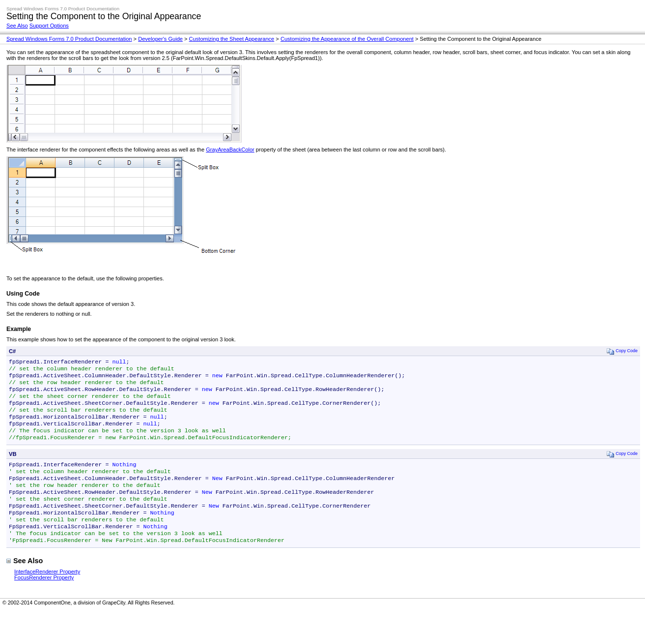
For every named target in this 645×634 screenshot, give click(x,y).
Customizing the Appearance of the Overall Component (347, 39)
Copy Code (622, 351)
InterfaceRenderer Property (47, 595)
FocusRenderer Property (44, 601)
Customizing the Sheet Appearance (232, 39)
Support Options (49, 26)
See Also (17, 26)
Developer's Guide (160, 39)
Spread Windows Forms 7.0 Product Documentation (69, 39)
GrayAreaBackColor (230, 149)
